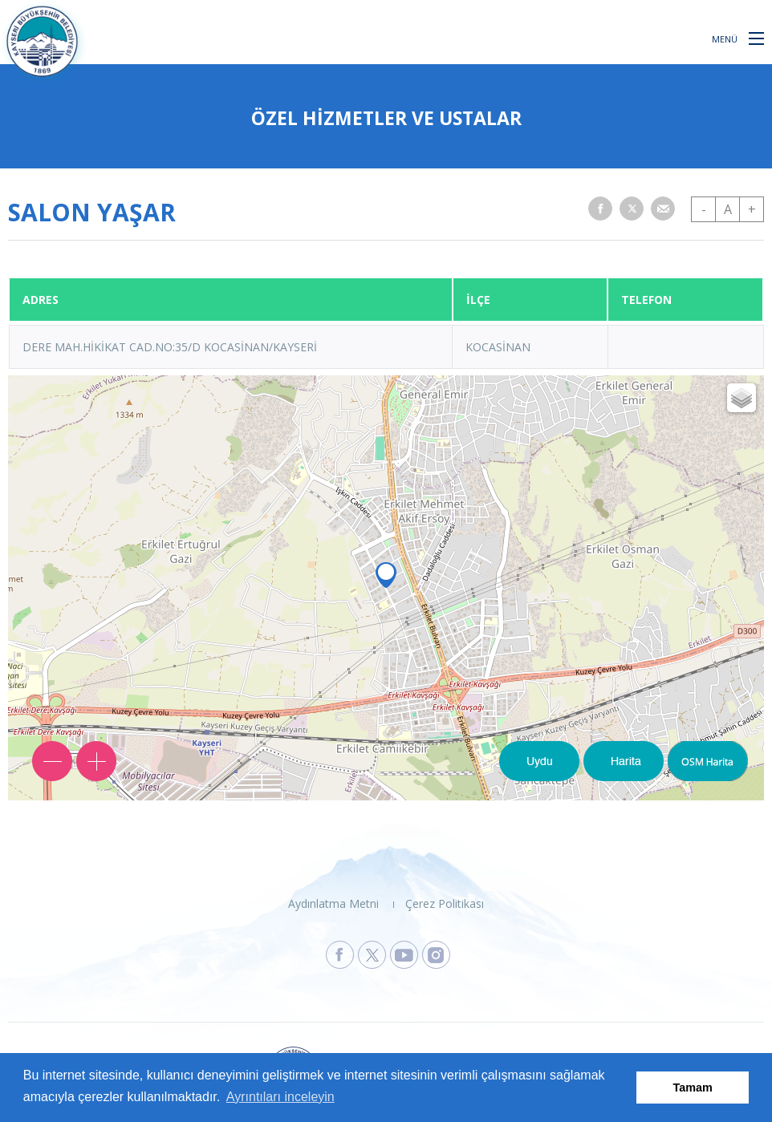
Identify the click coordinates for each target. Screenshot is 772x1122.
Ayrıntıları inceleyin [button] (280, 1097)
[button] (756, 37)
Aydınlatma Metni (333, 903)
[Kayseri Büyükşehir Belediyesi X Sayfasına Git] (372, 955)
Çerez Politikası (444, 903)
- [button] (703, 209)
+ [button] (752, 209)
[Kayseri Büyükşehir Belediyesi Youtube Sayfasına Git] (404, 955)
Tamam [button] (693, 1087)
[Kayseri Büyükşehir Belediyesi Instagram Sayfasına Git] (436, 955)
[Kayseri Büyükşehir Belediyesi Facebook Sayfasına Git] (340, 955)
